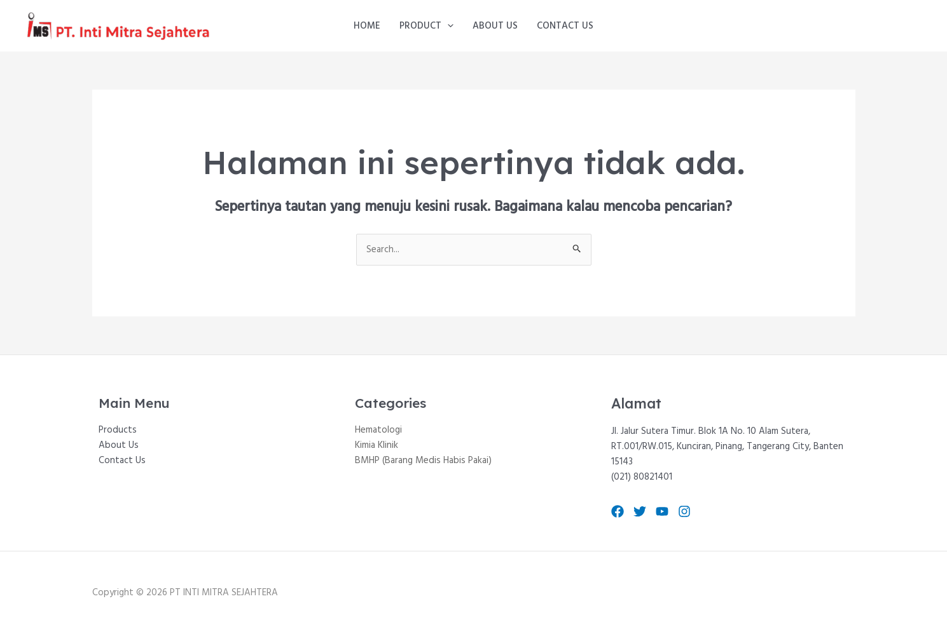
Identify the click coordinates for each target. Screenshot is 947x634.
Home (367, 26)
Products (118, 430)
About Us (495, 26)
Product (426, 26)
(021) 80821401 (641, 477)
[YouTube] (662, 511)
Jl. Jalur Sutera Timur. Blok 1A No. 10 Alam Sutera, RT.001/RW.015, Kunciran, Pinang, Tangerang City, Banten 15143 (727, 446)
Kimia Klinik (376, 445)
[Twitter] (639, 511)
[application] (447, 26)
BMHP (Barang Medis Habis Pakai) (423, 460)
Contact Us (565, 26)
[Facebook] (617, 511)
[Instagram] (684, 511)
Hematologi (378, 430)
